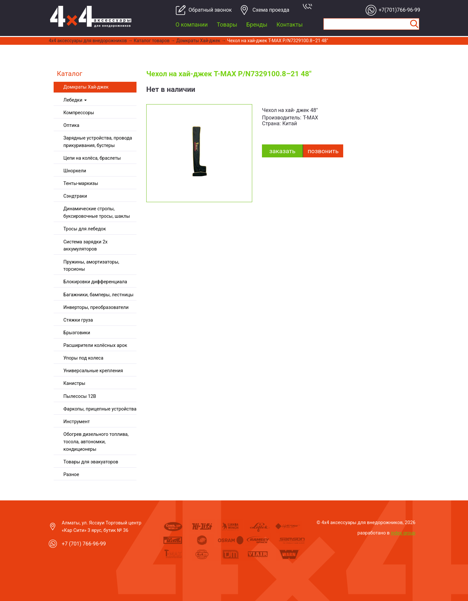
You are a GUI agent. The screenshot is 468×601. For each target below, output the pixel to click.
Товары (227, 24)
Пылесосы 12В (79, 396)
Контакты (290, 24)
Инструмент (76, 421)
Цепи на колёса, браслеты (92, 158)
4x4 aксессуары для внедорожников (88, 40)
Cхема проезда (271, 10)
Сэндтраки (75, 196)
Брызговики (76, 333)
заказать (282, 151)
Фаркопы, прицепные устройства (99, 409)
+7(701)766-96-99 (398, 10)
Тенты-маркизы (80, 183)
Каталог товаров (152, 40)
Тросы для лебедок (84, 229)
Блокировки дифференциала (95, 282)
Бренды (256, 24)
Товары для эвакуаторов (90, 462)
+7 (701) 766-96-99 (84, 544)
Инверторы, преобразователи (95, 307)
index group (403, 533)
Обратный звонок (207, 10)
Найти (414, 24)
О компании (192, 24)
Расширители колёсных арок (95, 345)
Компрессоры (78, 113)
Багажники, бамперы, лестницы (98, 295)
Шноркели (74, 171)
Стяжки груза (78, 320)
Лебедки (75, 100)
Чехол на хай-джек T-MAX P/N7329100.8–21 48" (277, 40)
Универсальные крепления (93, 371)
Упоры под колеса (83, 358)
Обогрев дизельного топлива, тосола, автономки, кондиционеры (96, 442)
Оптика (71, 125)
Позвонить (323, 151)
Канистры (74, 383)
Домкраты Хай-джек (198, 40)
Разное (71, 474)
